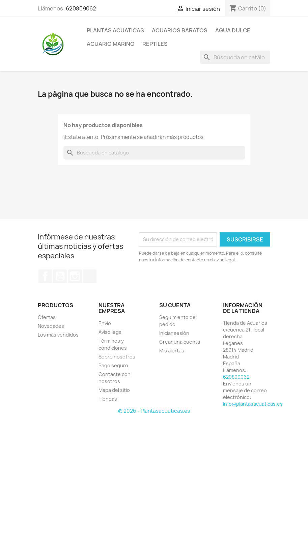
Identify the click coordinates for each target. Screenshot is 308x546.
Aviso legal (110, 332)
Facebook (45, 276)
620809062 (81, 8)
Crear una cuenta (179, 342)
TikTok (89, 276)
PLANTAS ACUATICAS (115, 30)
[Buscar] (235, 57)
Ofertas (47, 317)
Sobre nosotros (117, 356)
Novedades (51, 326)
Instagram (75, 276)
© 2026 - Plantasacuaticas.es (154, 410)
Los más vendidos (58, 335)
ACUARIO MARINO (111, 44)
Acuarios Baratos (179, 30)
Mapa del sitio (114, 390)
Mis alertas (171, 350)
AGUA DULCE (232, 30)
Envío (105, 323)
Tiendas (108, 399)
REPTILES (155, 44)
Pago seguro (113, 365)
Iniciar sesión (174, 333)
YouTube (60, 276)
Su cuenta (175, 305)
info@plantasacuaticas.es (253, 404)
